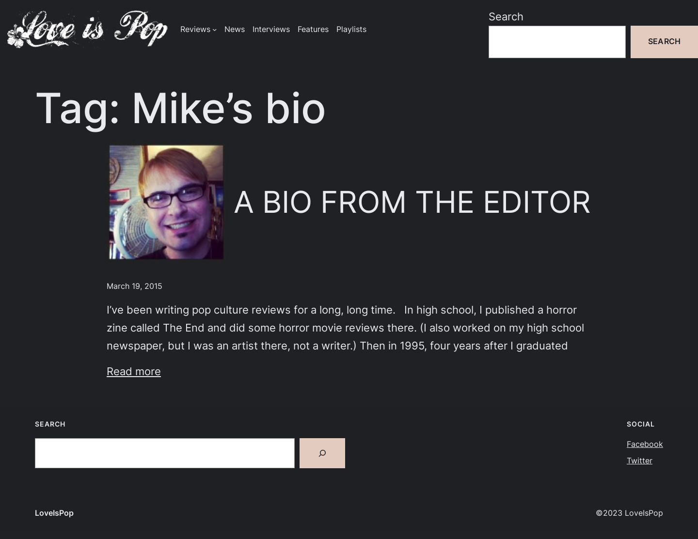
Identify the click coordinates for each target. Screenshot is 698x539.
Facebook (645, 444)
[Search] (322, 453)
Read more (134, 371)
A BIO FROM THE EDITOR (412, 202)
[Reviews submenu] (214, 29)
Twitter (639, 460)
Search (506, 16)
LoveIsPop (54, 513)
